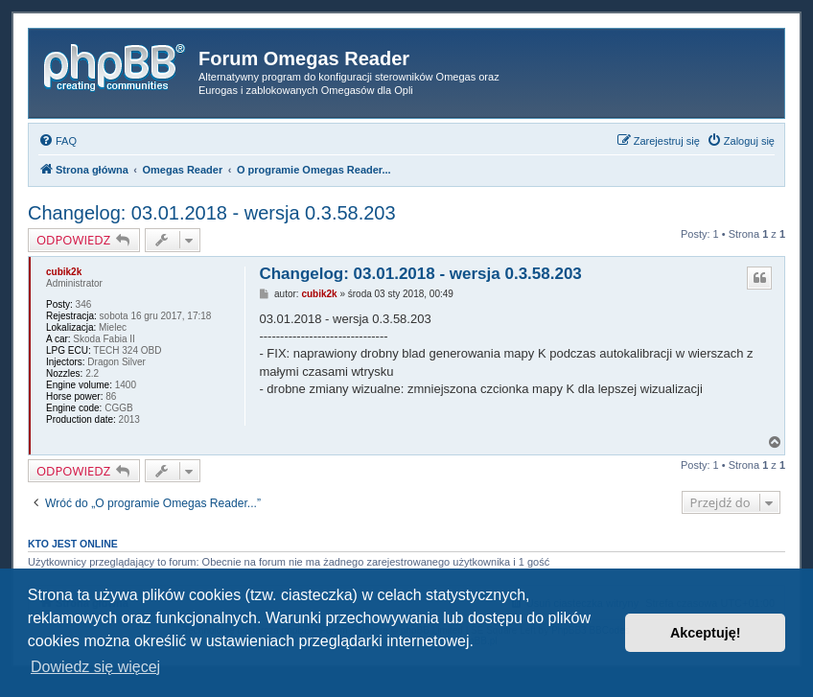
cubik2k (63, 272)
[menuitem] (57, 140)
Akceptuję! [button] (705, 632)
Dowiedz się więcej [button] (95, 667)
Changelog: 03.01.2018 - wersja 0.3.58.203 (212, 212)
